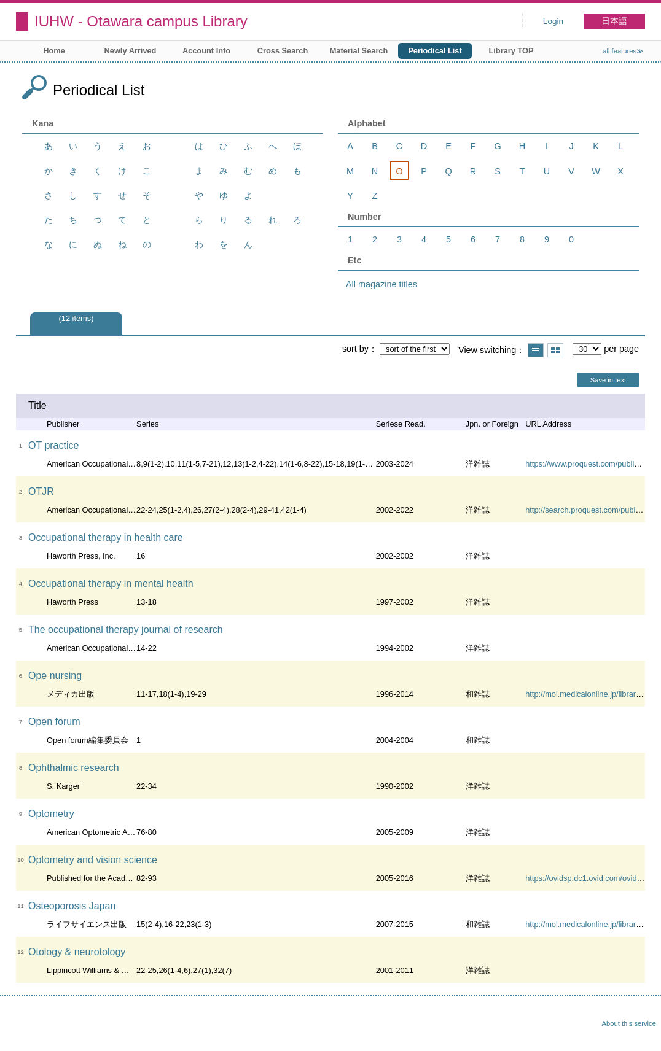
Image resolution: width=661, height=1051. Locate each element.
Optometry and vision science (92, 860)
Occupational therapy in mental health (111, 583)
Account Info (206, 50)
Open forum (54, 721)
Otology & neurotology (76, 952)
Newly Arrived (130, 50)
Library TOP (510, 50)
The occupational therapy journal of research (125, 629)
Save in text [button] (608, 380)
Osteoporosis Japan (71, 906)
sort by (355, 349)
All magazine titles (381, 284)
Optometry (51, 814)
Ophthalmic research (73, 767)
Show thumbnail (555, 350)
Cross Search (282, 50)
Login (553, 21)
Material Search (359, 50)
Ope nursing (55, 675)
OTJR (41, 491)
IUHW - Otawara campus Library (141, 21)
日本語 (614, 21)
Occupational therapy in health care (105, 537)
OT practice (53, 445)
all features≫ (623, 51)
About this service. (630, 1023)
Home (54, 50)
